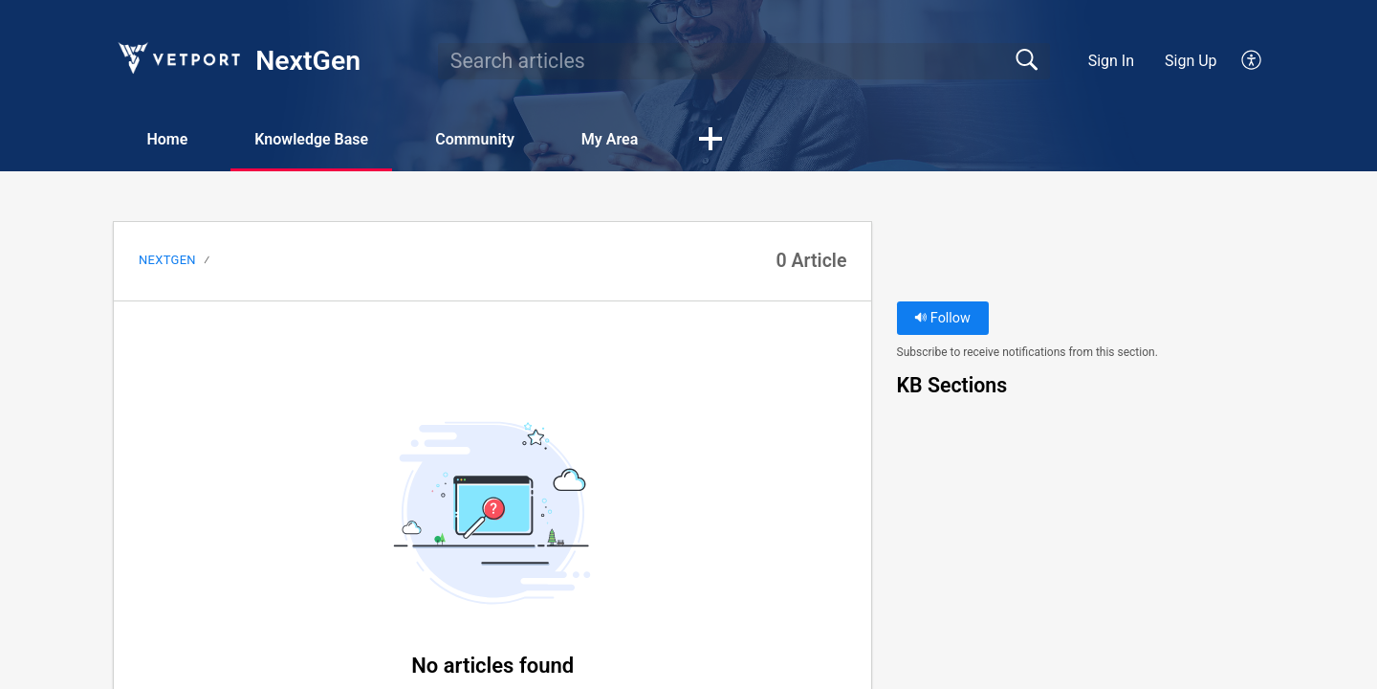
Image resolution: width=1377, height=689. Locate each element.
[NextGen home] (178, 58)
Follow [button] (942, 318)
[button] (1252, 61)
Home (166, 139)
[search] (744, 61)
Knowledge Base (311, 139)
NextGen (167, 260)
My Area (609, 139)
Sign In (1111, 61)
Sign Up (1191, 61)
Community (474, 139)
